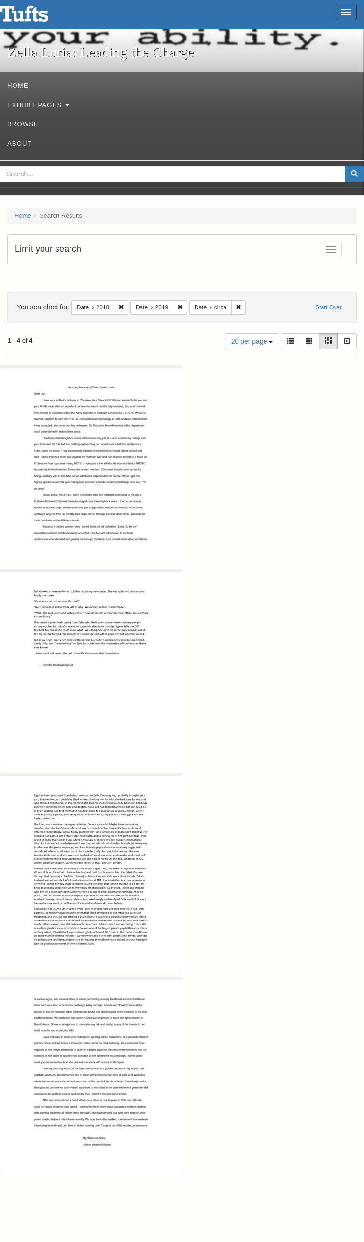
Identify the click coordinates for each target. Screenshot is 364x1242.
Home (17, 85)
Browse (23, 124)
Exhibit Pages (38, 104)
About (19, 143)
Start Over (328, 307)
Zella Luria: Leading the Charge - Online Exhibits (36, 17)
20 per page (252, 341)
